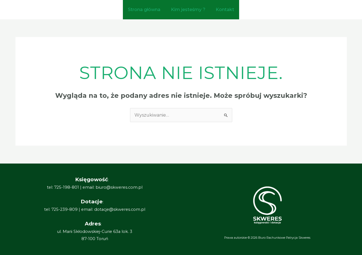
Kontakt (223, 9)
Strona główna (146, 9)
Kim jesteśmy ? (188, 9)
